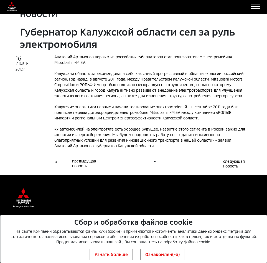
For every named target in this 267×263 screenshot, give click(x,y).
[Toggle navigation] (255, 6)
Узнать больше (111, 254)
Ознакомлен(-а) (162, 254)
